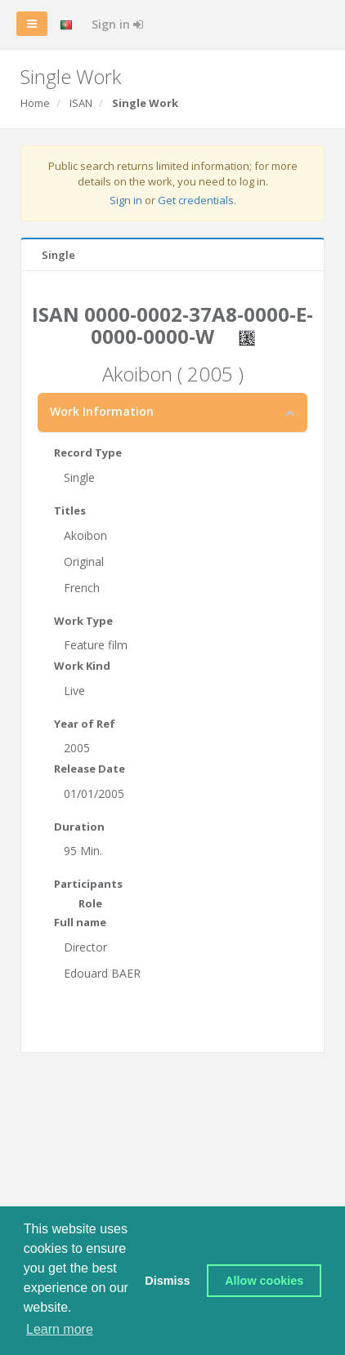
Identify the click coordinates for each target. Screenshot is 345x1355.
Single (58, 254)
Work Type (83, 620)
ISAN (80, 103)
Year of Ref (84, 723)
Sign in (117, 24)
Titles (70, 510)
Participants (88, 883)
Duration (79, 826)
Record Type (88, 452)
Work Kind (82, 665)
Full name (80, 922)
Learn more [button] (59, 1329)
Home (35, 103)
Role (90, 903)
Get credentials (196, 200)
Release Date (89, 768)
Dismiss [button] (167, 1280)
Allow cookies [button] (264, 1280)
